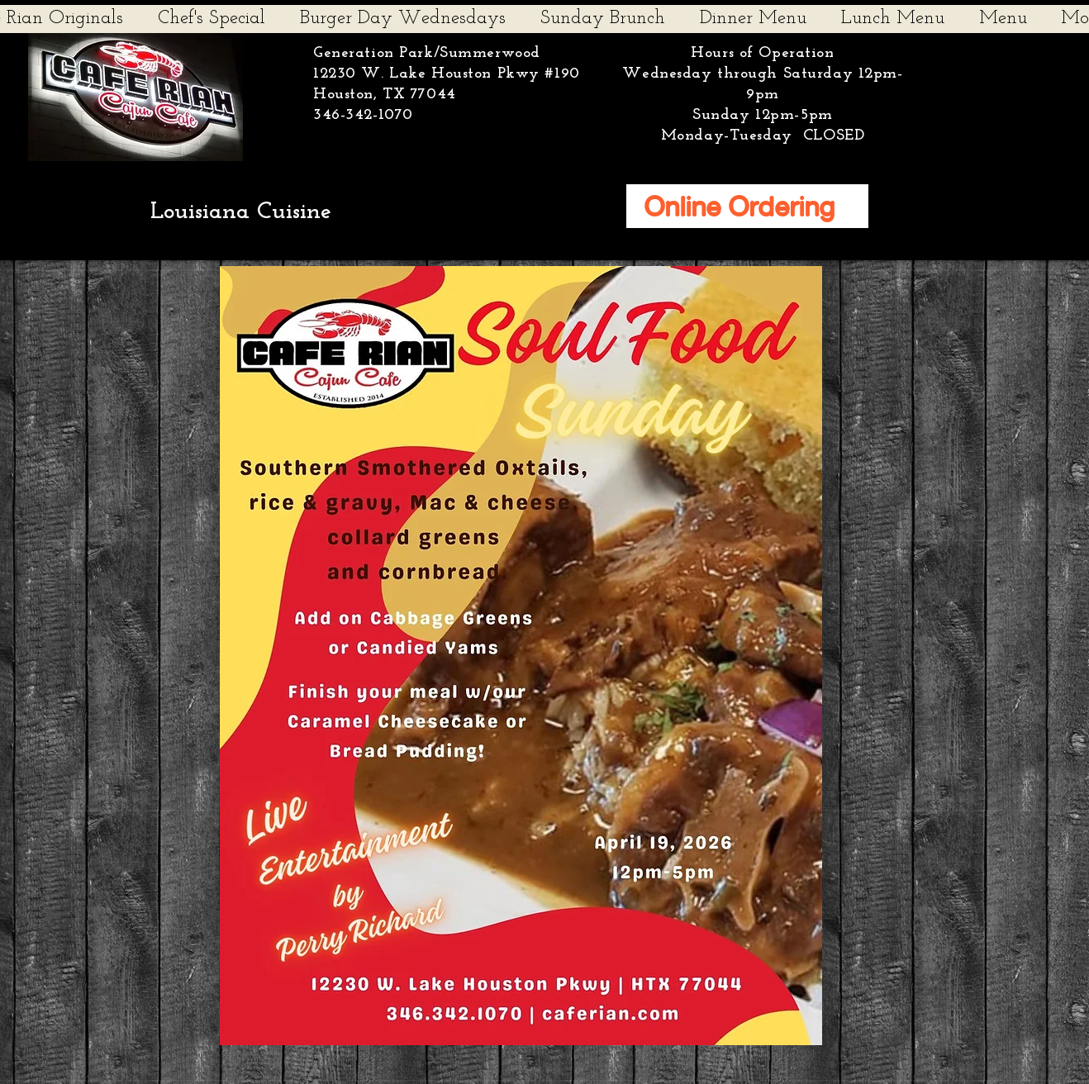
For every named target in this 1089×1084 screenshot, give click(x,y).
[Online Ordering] (747, 206)
